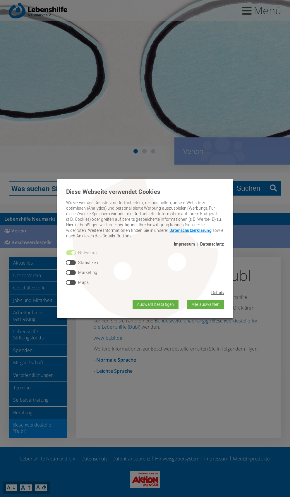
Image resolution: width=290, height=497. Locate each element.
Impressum (184, 244)
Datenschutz (212, 244)
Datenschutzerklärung (190, 230)
